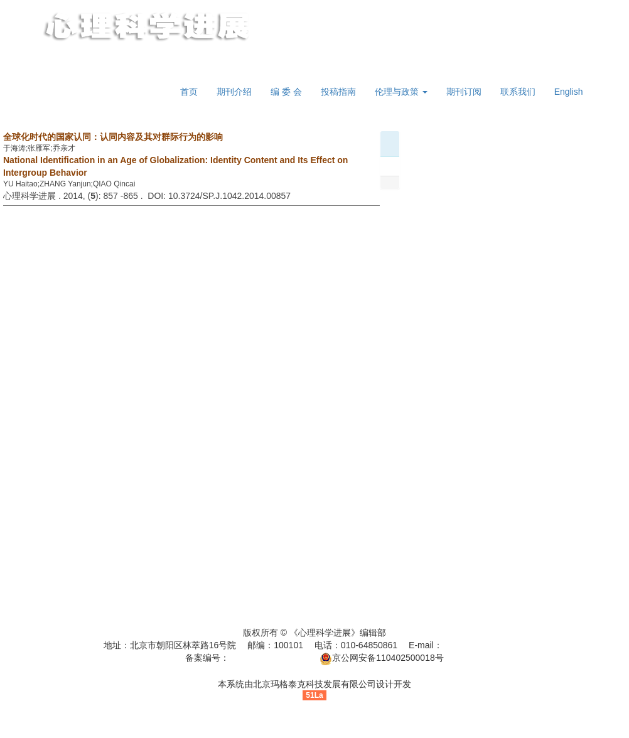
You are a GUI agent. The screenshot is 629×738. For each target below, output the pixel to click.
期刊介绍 (234, 92)
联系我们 (517, 92)
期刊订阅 (463, 92)
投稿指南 (338, 92)
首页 (189, 92)
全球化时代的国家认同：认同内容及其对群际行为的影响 (113, 137)
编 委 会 (286, 92)
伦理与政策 (401, 92)
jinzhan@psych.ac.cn (484, 645)
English (568, 92)
